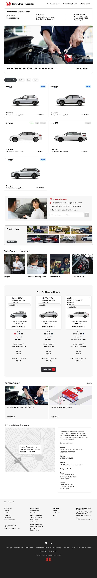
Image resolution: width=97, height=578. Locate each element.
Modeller (6, 513)
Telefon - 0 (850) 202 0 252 (83, 515)
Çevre (73, 547)
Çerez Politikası (18, 547)
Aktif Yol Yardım (34, 510)
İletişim (55, 510)
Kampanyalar (7, 517)
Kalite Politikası (29, 547)
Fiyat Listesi (7, 515)
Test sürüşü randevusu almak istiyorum (66, 206)
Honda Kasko (34, 519)
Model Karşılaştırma (9, 519)
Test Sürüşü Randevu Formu (12, 528)
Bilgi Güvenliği (57, 547)
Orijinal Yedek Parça (36, 524)
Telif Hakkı (66, 547)
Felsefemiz (43, 551)
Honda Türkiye (52, 551)
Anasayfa (6, 510)
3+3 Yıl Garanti (34, 513)
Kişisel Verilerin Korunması (43, 547)
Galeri (54, 515)
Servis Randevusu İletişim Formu (35, 529)
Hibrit (35, 80)
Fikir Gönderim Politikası (84, 547)
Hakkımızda (56, 513)
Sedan (21, 80)
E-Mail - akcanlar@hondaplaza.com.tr (84, 518)
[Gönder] (86, 215)
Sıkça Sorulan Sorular (36, 517)
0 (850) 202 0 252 (66, 458)
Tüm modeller (10, 80)
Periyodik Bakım (35, 522)
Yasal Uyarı (9, 547)
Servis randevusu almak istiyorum (64, 210)
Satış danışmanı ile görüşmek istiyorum (66, 203)
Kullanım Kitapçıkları (36, 515)
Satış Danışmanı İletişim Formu (10, 525)
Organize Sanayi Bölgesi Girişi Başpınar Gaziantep (84, 512)
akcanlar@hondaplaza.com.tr (71, 464)
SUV (28, 80)
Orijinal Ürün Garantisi (36, 526)
